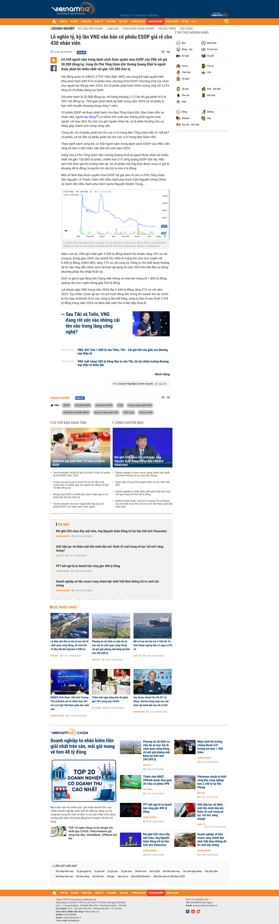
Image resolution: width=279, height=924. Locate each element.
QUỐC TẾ (99, 21)
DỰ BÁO (74, 21)
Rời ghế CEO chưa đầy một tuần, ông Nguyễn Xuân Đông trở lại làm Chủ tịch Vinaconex (139, 461)
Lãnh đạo (113, 28)
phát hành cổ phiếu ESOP (76, 412)
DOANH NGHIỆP (155, 21)
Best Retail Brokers (141, 876)
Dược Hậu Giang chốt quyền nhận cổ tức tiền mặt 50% (142, 483)
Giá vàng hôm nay (64, 871)
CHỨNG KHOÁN (138, 21)
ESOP (67, 405)
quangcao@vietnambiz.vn (205, 905)
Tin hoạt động (167, 28)
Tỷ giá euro (126, 871)
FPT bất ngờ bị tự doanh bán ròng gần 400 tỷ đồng (88, 566)
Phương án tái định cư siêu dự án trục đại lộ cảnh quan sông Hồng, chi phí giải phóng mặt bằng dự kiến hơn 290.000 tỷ (111, 647)
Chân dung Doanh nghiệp (138, 28)
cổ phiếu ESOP (82, 405)
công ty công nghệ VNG (139, 405)
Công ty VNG (145, 412)
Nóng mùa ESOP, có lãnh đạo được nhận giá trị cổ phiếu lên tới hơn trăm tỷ (80, 496)
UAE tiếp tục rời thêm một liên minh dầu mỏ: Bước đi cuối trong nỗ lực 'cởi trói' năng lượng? (109, 548)
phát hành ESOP (104, 405)
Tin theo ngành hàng (193, 33)
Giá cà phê (154, 871)
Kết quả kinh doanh (90, 28)
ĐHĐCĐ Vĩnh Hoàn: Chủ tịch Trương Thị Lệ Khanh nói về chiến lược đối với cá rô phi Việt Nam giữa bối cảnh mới (143, 504)
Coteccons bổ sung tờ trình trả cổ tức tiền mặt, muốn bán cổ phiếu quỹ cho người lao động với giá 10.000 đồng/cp (81, 485)
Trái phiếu (186, 28)
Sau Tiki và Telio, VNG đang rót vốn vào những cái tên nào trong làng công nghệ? (93, 323)
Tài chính (96, 708)
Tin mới (63, 524)
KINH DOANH (172, 21)
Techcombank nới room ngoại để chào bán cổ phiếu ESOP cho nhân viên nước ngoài (78, 505)
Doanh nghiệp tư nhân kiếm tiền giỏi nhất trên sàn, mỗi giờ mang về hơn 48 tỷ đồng (143, 493)
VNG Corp (128, 412)
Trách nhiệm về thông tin (67, 920)
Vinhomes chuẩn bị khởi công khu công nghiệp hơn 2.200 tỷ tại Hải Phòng (211, 782)
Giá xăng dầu (211, 871)
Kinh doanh (139, 712)
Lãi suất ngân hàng (192, 871)
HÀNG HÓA (86, 21)
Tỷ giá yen (113, 871)
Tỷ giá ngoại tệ (84, 871)
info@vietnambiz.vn (72, 917)
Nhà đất (55, 656)
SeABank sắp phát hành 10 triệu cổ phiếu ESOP (78, 463)
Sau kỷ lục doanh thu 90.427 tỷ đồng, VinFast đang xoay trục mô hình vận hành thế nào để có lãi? (151, 701)
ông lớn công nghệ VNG (106, 412)
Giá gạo (110, 876)
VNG (120, 405)
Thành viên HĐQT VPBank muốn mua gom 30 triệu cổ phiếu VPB (157, 780)
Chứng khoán (62, 571)
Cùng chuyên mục (129, 422)
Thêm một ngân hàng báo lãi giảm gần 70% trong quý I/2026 (110, 699)
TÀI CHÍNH (111, 21)
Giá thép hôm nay (64, 876)
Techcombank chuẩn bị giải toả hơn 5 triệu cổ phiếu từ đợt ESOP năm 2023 (81, 474)
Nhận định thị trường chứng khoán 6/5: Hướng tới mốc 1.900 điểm (210, 747)
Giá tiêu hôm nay (171, 871)
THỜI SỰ (63, 21)
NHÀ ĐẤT (123, 21)
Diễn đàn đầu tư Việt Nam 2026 (169, 876)
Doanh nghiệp (63, 28)
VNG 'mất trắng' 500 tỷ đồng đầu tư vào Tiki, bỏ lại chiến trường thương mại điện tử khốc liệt (123, 363)
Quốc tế (60, 555)
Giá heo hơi (140, 871)
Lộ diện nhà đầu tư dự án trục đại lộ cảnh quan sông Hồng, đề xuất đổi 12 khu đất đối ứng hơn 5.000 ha (69, 645)
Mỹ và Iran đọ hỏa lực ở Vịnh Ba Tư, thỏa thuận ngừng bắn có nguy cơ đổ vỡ (152, 645)
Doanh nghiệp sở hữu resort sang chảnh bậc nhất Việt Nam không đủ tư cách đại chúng (142, 474)
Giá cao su (123, 876)
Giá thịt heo (98, 876)
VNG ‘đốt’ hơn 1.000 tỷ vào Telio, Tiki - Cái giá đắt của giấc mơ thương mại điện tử (123, 351)
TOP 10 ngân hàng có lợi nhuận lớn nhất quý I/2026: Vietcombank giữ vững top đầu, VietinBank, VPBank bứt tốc (92, 833)
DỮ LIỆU (185, 21)
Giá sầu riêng (82, 876)
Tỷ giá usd (99, 871)
